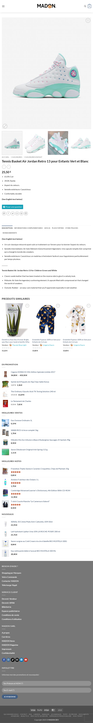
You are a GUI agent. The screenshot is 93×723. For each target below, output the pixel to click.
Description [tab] (7, 228)
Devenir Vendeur (9, 599)
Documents (84, 714)
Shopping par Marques (11, 573)
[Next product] (4, 167)
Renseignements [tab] (10, 233)
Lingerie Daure (48, 345)
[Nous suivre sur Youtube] (26, 660)
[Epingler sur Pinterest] (21, 213)
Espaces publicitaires (11, 611)
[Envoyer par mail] (17, 213)
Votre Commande (9, 577)
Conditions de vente (10, 615)
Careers (36, 714)
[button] (3, 6)
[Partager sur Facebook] (8, 213)
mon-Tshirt (78, 716)
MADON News (8, 641)
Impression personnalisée (60, 716)
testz (65, 714)
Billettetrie (6, 607)
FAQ (30, 714)
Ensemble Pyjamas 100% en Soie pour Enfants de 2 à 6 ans (46, 341)
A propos (6, 632)
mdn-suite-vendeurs (39, 716)
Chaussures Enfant (33, 157)
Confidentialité (8, 653)
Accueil (5, 157)
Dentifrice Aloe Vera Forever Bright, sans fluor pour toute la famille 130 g (15, 341)
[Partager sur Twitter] (13, 213)
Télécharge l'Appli (9, 585)
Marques (45, 714)
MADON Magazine (10, 645)
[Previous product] (9, 167)
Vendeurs (15, 716)
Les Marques (56, 714)
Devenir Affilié (8, 603)
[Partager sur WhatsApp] (4, 213)
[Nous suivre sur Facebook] (4, 660)
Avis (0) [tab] (47, 228)
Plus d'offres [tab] (58, 228)
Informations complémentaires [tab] (28, 228)
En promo (73, 714)
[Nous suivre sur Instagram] (8, 660)
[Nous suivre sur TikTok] (13, 660)
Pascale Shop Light (19, 345)
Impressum (6, 649)
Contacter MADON (10, 581)
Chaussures (16, 157)
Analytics (25, 716)
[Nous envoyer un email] (17, 660)
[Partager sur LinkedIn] (26, 213)
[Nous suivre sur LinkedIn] (21, 660)
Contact (23, 714)
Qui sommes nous (11, 714)
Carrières (6, 637)
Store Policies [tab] (71, 228)
